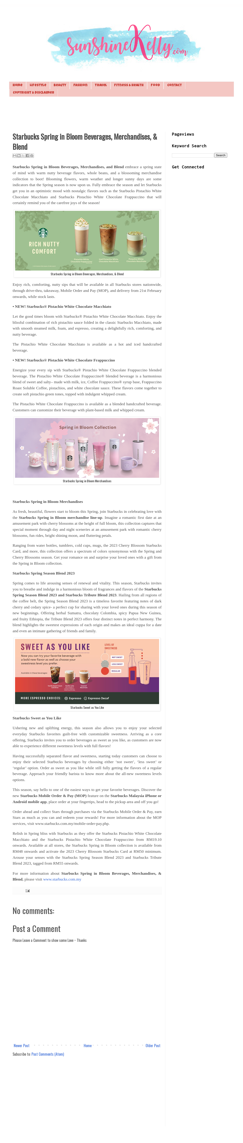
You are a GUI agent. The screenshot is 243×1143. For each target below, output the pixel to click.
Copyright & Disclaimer (33, 93)
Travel (101, 85)
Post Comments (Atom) (48, 1054)
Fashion (80, 85)
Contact (174, 85)
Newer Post (21, 1045)
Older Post (153, 1045)
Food (155, 85)
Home (17, 85)
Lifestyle (38, 85)
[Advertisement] (121, 114)
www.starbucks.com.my (62, 879)
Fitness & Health (129, 85)
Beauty (60, 85)
